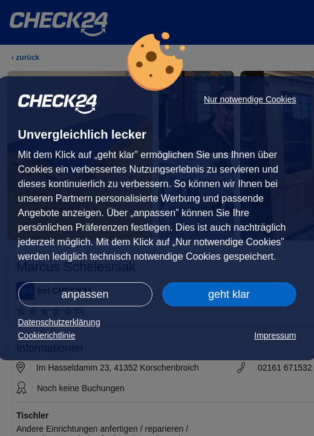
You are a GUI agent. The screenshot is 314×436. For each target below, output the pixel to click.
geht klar (229, 294)
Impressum (275, 335)
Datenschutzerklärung (59, 322)
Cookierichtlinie (47, 335)
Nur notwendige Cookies (250, 99)
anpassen (84, 294)
